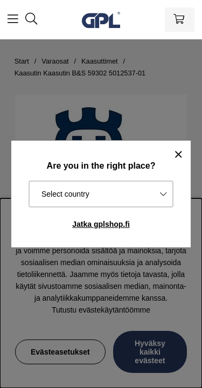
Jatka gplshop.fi (101, 224)
